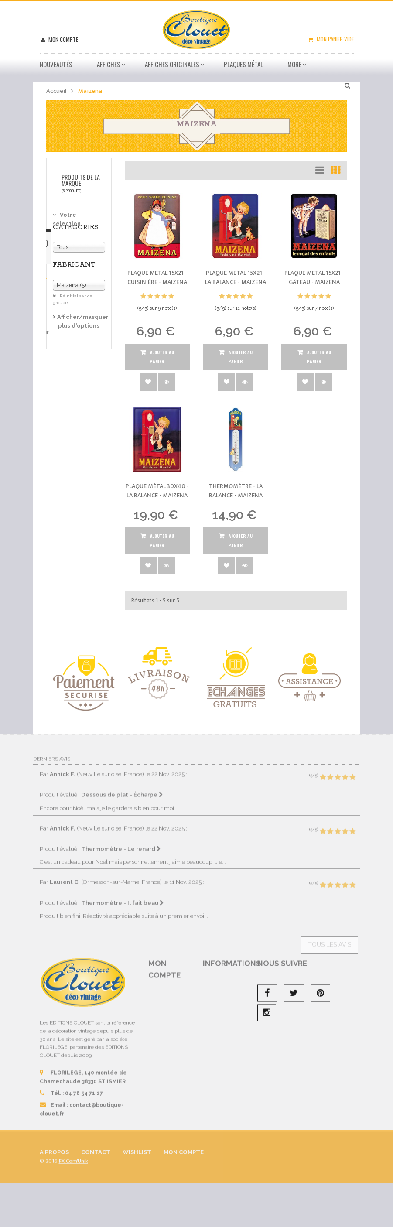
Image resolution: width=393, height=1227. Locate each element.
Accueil (56, 91)
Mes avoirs (170, 1011)
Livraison (223, 1029)
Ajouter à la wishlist (148, 382)
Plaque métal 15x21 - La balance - (235, 277)
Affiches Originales (172, 64)
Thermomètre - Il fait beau (122, 895)
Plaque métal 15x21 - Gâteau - (314, 277)
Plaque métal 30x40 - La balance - (157, 491)
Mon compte (62, 39)
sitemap (222, 1126)
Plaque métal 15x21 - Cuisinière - (157, 277)
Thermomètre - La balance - (236, 491)
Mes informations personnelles (167, 1049)
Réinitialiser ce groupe (72, 299)
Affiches (108, 64)
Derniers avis (51, 751)
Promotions (227, 981)
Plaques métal (243, 64)
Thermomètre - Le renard (121, 840)
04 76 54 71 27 (84, 1086)
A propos (223, 1097)
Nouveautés (56, 64)
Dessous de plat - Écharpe (122, 787)
